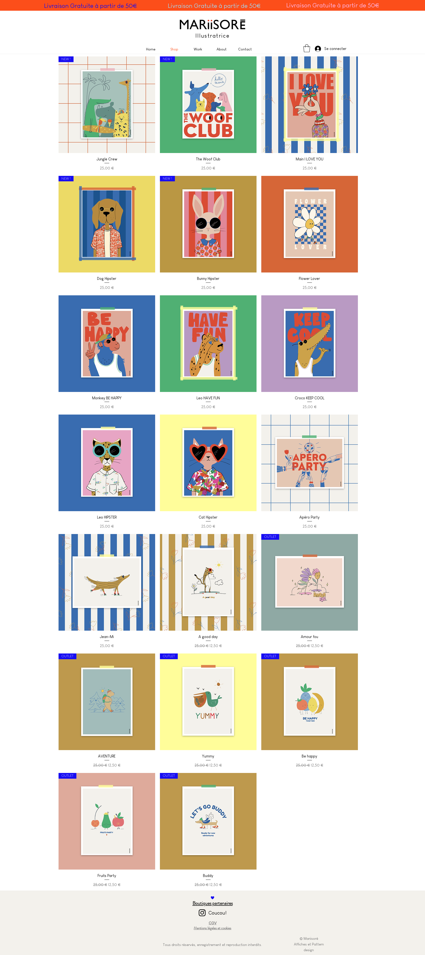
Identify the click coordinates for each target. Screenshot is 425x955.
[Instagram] (202, 912)
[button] (306, 48)
